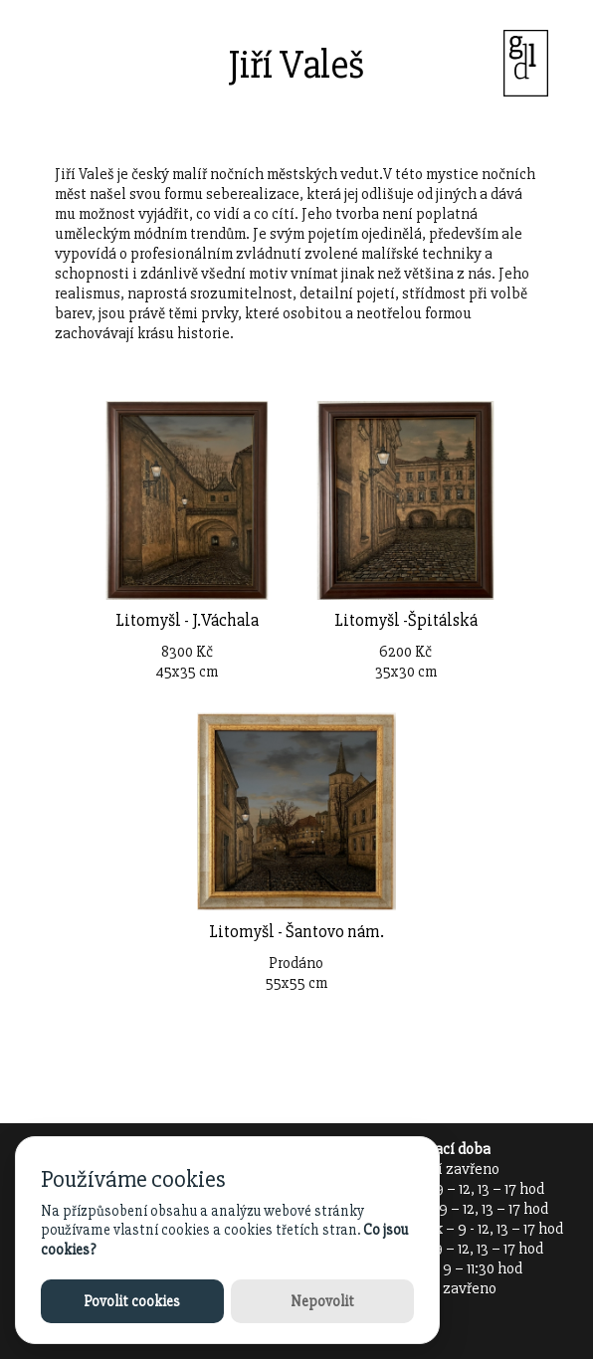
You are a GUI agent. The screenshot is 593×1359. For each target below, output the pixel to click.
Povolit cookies (132, 1301)
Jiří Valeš (296, 65)
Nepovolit (322, 1301)
